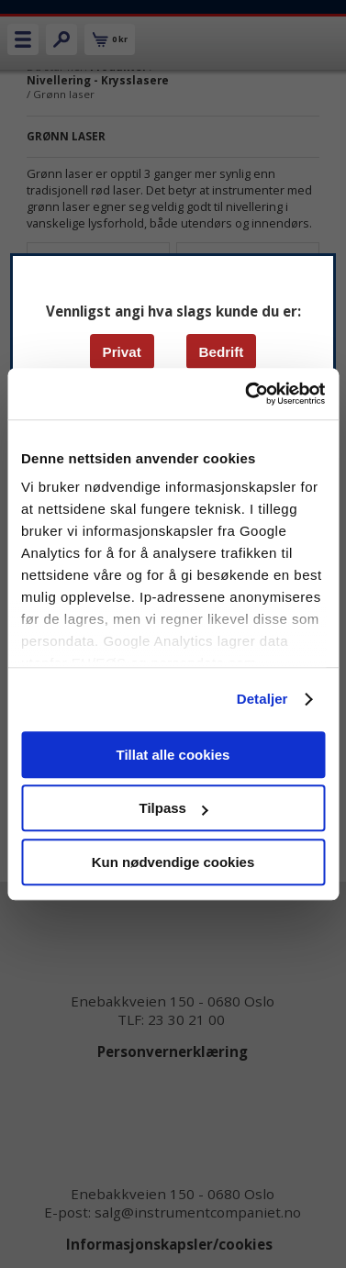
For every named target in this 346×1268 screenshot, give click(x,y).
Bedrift (220, 352)
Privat (122, 352)
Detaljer (262, 698)
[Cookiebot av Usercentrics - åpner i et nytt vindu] (247, 394)
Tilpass (174, 808)
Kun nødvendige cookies (173, 862)
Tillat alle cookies (173, 754)
